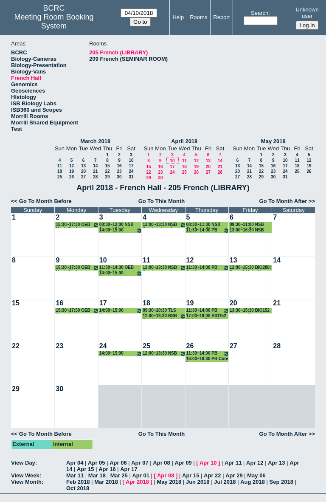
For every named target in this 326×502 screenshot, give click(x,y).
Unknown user (306, 12)
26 (71, 177)
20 (83, 171)
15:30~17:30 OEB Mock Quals (77, 225)
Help (178, 17)
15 (107, 166)
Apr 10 (208, 463)
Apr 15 (85, 469)
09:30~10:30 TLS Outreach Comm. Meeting (160, 310)
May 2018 (273, 141)
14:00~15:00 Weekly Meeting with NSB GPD (120, 230)
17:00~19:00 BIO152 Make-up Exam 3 (206, 316)
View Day (23, 463)
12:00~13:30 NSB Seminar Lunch (164, 225)
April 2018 (184, 141)
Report (221, 17)
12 (71, 166)
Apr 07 (139, 463)
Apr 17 (128, 469)
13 (83, 166)
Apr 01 (140, 475)
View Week (25, 475)
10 (131, 160)
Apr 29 (233, 475)
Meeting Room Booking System (54, 21)
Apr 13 (276, 463)
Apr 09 (182, 463)
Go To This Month (161, 201)
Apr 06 (118, 463)
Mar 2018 (106, 482)
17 (131, 166)
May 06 (256, 475)
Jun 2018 (198, 482)
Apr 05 (96, 463)
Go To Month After (283, 201)
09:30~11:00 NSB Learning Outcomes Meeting (250, 225)
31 (131, 177)
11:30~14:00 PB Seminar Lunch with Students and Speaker (207, 230)
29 (107, 177)
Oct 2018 (77, 488)
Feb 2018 (78, 482)
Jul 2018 (225, 482)
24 (131, 171)
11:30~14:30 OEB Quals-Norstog (116, 268)
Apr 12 (254, 463)
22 (107, 171)
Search (259, 13)
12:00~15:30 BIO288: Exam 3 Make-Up (250, 268)
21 (95, 171)
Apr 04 (74, 463)
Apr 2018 (137, 482)
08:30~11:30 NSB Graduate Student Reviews (204, 225)
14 (95, 166)
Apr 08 (161, 463)
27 (83, 177)
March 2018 (95, 141)
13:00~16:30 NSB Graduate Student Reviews (247, 230)
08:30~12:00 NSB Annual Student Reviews (116, 225)
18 (59, 171)
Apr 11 (233, 463)
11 (59, 166)
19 (71, 171)
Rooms (198, 17)
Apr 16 (106, 469)
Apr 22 (212, 475)
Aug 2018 (252, 482)
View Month (26, 482)
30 (119, 177)
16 (119, 166)
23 (119, 171)
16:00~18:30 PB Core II (207, 359)
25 (59, 177)
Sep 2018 (281, 482)
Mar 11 (75, 475)
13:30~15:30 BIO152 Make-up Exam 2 (250, 310)
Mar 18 (97, 475)
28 (95, 177)
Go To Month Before (45, 201)
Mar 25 (119, 475)
